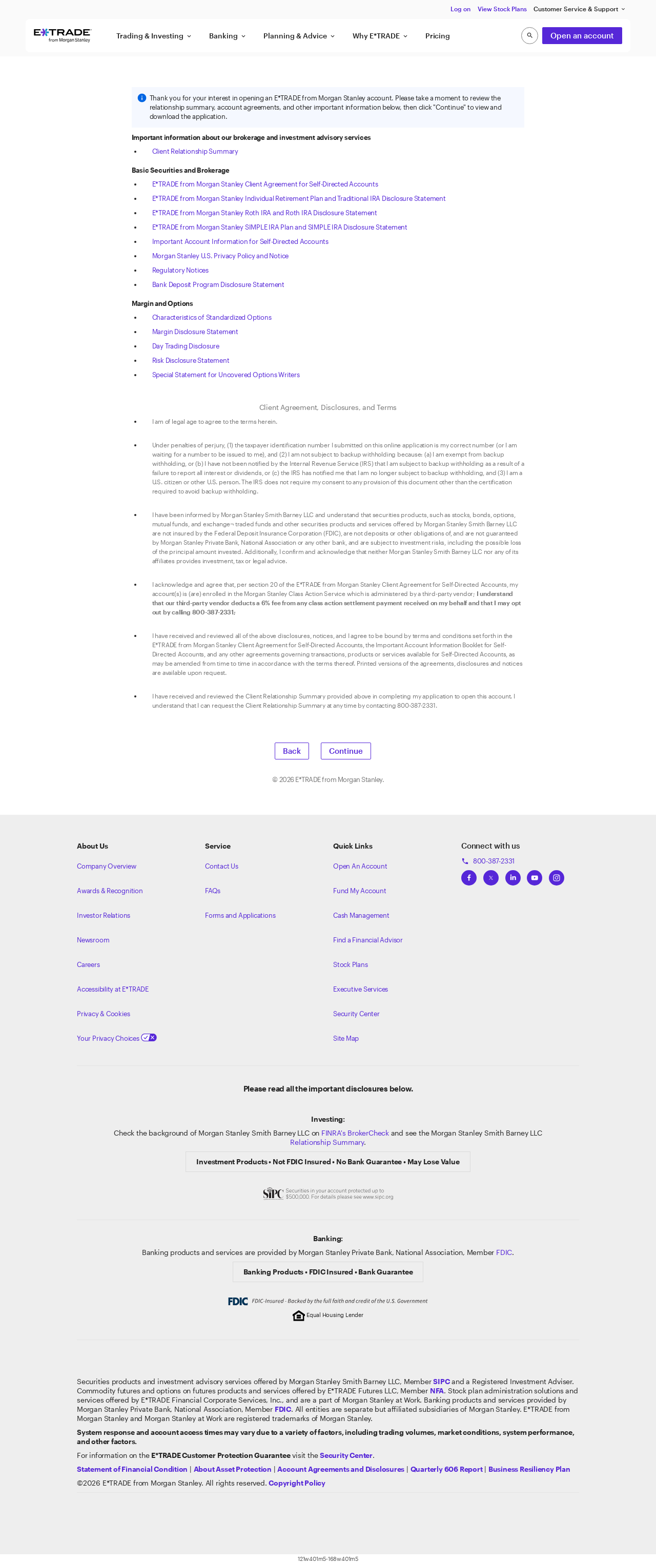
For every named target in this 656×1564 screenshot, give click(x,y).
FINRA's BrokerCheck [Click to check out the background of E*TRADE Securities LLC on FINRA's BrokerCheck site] (355, 1132)
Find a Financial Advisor (368, 940)
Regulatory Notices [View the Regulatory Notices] (180, 270)
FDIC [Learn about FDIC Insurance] (504, 1252)
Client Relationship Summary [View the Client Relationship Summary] (195, 151)
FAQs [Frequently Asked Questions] (212, 891)
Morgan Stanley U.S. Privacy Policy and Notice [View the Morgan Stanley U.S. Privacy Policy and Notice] (220, 256)
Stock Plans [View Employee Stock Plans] (350, 964)
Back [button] (292, 750)
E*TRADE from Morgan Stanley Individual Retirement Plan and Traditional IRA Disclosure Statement (299, 198)
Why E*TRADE (381, 35)
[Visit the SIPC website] (441, 1381)
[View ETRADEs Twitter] (491, 875)
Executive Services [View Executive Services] (360, 989)
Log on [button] (460, 8)
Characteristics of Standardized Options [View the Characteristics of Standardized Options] (212, 317)
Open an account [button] (582, 35)
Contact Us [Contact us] (221, 866)
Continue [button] (346, 750)
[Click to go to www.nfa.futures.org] (437, 1390)
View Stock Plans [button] (502, 8)
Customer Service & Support (580, 9)
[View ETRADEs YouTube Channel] (534, 875)
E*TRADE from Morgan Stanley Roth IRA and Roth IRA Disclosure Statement (264, 213)
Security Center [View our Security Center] (356, 1014)
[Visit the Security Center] (346, 1455)
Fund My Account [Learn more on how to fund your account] (359, 891)
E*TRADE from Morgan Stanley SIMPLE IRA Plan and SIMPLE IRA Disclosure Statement (279, 227)
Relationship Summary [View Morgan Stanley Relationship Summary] (327, 1142)
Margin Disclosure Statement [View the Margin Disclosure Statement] (195, 331)
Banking (228, 35)
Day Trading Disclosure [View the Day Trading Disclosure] (185, 346)
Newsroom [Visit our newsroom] (93, 940)
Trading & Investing (154, 35)
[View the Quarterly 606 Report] (447, 1469)
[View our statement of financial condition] (132, 1469)
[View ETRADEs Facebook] (469, 875)
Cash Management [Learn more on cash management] (361, 915)
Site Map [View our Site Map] (346, 1038)
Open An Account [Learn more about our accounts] (360, 866)
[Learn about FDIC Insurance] (283, 1409)
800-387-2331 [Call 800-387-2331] (488, 861)
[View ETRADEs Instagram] (556, 875)
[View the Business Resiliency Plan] (529, 1469)
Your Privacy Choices (117, 1038)
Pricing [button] (437, 35)
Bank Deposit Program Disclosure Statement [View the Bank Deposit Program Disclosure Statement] (218, 284)
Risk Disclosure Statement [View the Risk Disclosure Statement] (191, 360)
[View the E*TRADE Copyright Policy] (297, 1482)
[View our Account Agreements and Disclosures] (340, 1469)
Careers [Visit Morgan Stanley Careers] (88, 964)
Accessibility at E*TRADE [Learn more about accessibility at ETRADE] (113, 989)
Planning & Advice (299, 35)
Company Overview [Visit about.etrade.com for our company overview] (106, 866)
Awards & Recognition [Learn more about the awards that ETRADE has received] (110, 891)
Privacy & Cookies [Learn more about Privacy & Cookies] (103, 1014)
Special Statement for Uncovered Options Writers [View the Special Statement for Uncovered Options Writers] (226, 375)
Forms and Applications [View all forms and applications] (240, 915)
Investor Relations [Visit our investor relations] (103, 915)
